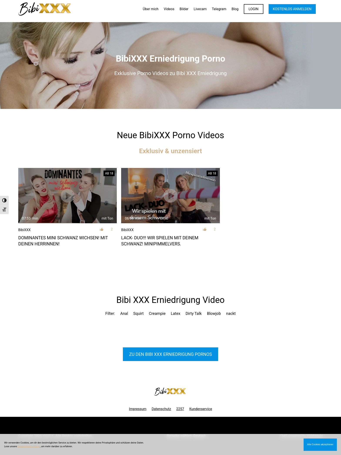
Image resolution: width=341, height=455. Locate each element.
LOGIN (254, 9)
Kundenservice (200, 409)
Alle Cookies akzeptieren (320, 444)
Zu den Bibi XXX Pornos (170, 354)
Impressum (138, 409)
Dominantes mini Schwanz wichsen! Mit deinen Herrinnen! (63, 240)
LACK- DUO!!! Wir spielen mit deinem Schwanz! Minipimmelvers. (159, 240)
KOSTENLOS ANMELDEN (292, 9)
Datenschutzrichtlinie (29, 446)
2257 (180, 409)
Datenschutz (161, 409)
